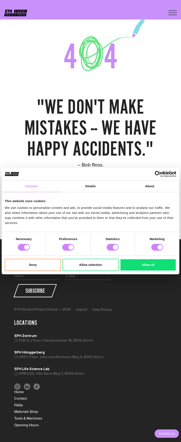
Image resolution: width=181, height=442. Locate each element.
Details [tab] (90, 186)
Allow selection (90, 264)
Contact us (167, 433)
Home (19, 392)
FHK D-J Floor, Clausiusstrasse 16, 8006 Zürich (56, 340)
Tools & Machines (28, 418)
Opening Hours (26, 425)
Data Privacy (102, 309)
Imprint (81, 309)
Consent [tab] (31, 186)
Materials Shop (26, 411)
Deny (33, 264)
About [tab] (149, 186)
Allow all (148, 264)
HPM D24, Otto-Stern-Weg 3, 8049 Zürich (51, 373)
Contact (20, 398)
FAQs (18, 405)
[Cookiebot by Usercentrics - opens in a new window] (158, 174)
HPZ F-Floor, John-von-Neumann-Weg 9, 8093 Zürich (61, 357)
